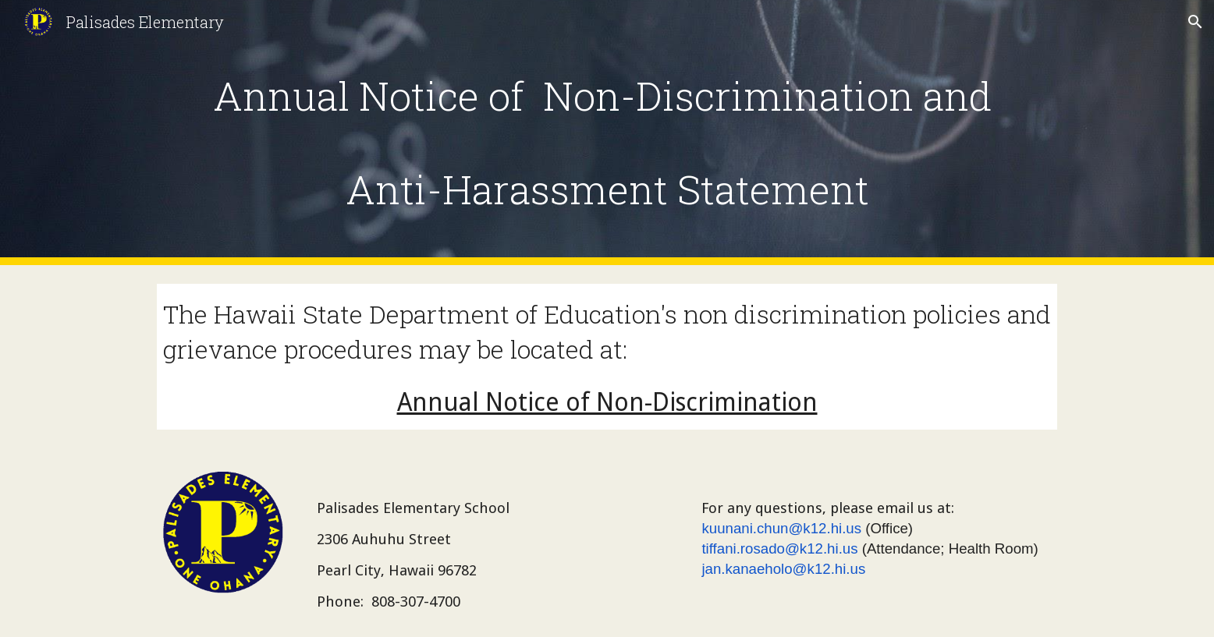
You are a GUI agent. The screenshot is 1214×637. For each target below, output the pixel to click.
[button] (1195, 22)
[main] (607, 133)
